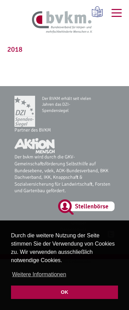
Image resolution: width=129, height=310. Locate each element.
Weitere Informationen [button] (39, 274)
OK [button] (64, 292)
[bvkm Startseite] (62, 22)
